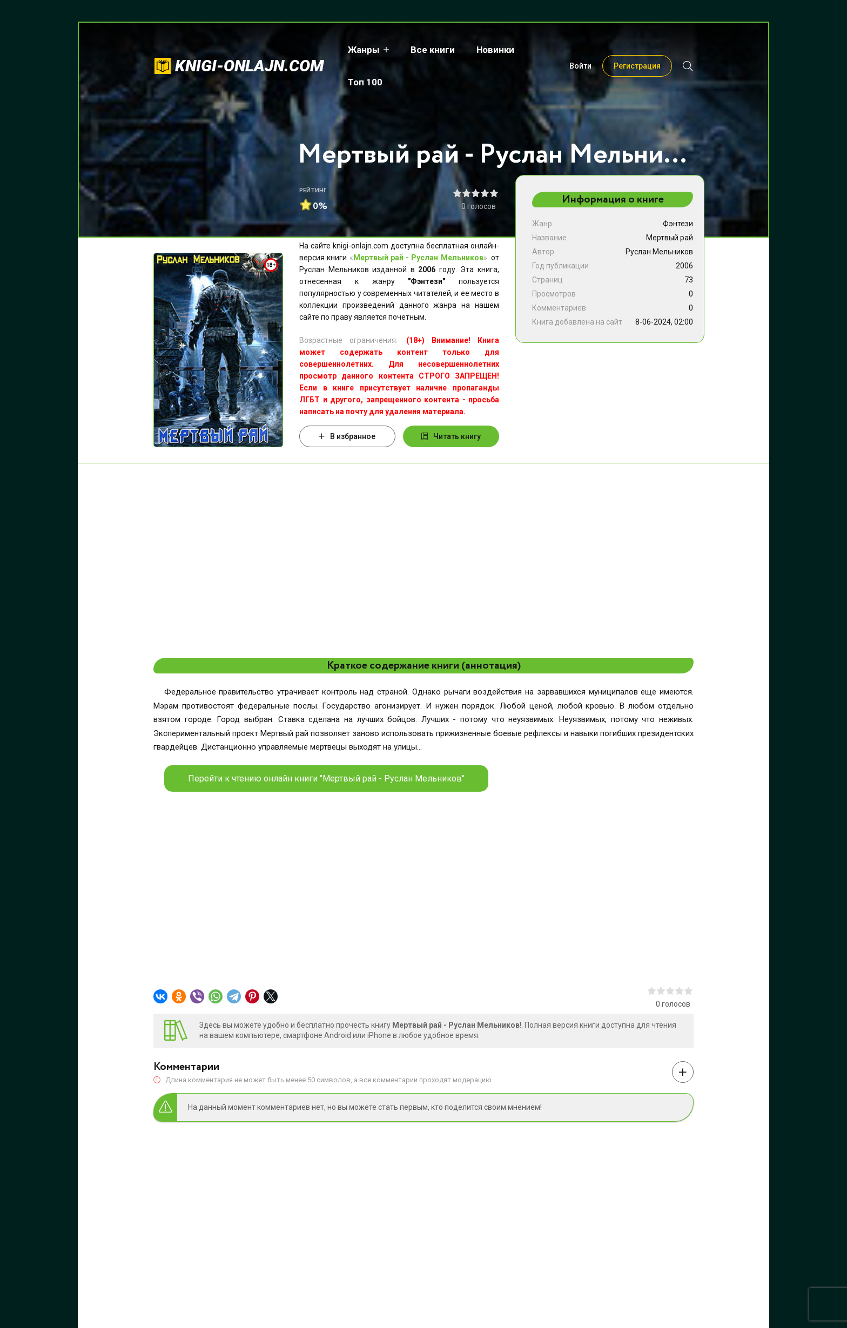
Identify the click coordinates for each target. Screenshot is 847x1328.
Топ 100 (551, 49)
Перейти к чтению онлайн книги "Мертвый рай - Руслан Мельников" (326, 778)
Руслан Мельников (659, 251)
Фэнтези (678, 223)
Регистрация (637, 49)
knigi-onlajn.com (249, 49)
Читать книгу (451, 436)
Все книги (430, 49)
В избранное (347, 436)
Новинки (493, 49)
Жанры (362, 49)
